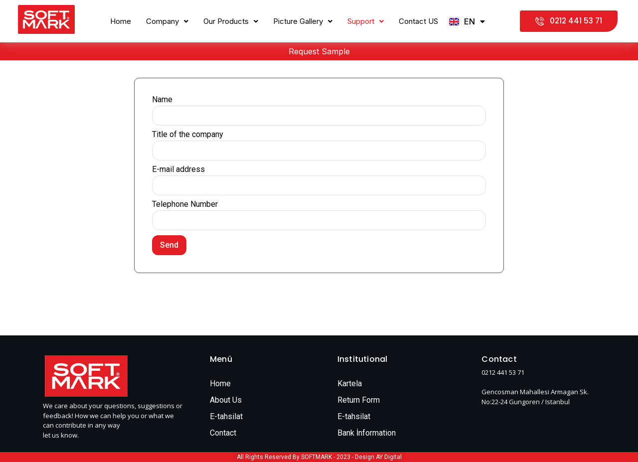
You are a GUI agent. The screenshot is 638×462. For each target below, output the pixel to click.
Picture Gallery (302, 21)
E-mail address (178, 169)
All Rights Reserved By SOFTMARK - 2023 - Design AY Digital (319, 457)
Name (162, 100)
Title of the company (187, 135)
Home (120, 21)
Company (167, 21)
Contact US (418, 21)
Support (365, 21)
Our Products (230, 21)
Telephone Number (185, 204)
